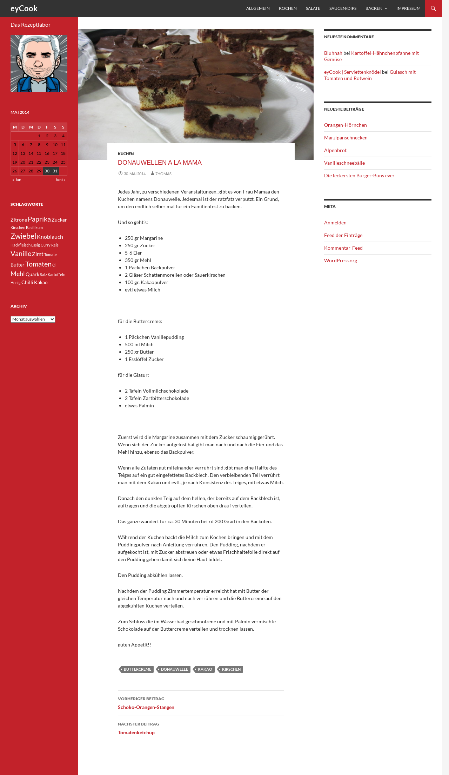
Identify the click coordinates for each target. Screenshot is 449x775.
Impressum (408, 8)
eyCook (24, 8)
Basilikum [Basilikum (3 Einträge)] (34, 227)
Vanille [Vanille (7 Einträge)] (21, 253)
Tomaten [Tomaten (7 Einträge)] (38, 264)
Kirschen (231, 669)
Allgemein (258, 8)
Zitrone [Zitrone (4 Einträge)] (19, 220)
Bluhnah (333, 53)
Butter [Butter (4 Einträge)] (18, 265)
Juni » (60, 179)
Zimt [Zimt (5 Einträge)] (37, 253)
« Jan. (17, 179)
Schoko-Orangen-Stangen (201, 702)
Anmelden (335, 222)
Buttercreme (137, 669)
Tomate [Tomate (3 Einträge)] (50, 254)
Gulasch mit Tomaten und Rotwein (370, 75)
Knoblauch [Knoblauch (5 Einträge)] (50, 236)
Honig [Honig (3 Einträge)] (16, 282)
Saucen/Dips (342, 8)
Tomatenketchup (201, 727)
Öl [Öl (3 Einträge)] (54, 265)
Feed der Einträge (343, 235)
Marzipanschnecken (346, 137)
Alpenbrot (335, 150)
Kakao (205, 669)
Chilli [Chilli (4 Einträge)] (27, 282)
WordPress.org (340, 260)
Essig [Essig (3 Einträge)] (35, 245)
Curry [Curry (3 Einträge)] (46, 245)
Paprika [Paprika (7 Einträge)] (39, 219)
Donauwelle (174, 669)
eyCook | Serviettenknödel (352, 72)
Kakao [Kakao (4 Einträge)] (41, 282)
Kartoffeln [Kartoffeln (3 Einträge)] (56, 274)
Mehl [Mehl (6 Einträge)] (18, 273)
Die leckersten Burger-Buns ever (359, 175)
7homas (163, 173)
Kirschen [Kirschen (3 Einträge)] (18, 227)
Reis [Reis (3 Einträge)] (55, 245)
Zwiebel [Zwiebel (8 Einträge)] (23, 236)
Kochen (288, 8)
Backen (374, 8)
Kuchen (126, 153)
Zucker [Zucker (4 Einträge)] (59, 220)
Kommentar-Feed (343, 248)
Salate (313, 8)
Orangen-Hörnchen (345, 125)
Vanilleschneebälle (344, 163)
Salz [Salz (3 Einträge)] (43, 274)
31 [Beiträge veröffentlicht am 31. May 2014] (55, 170)
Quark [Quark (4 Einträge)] (32, 274)
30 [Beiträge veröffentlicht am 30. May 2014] (47, 170)
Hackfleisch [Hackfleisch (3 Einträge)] (21, 245)
